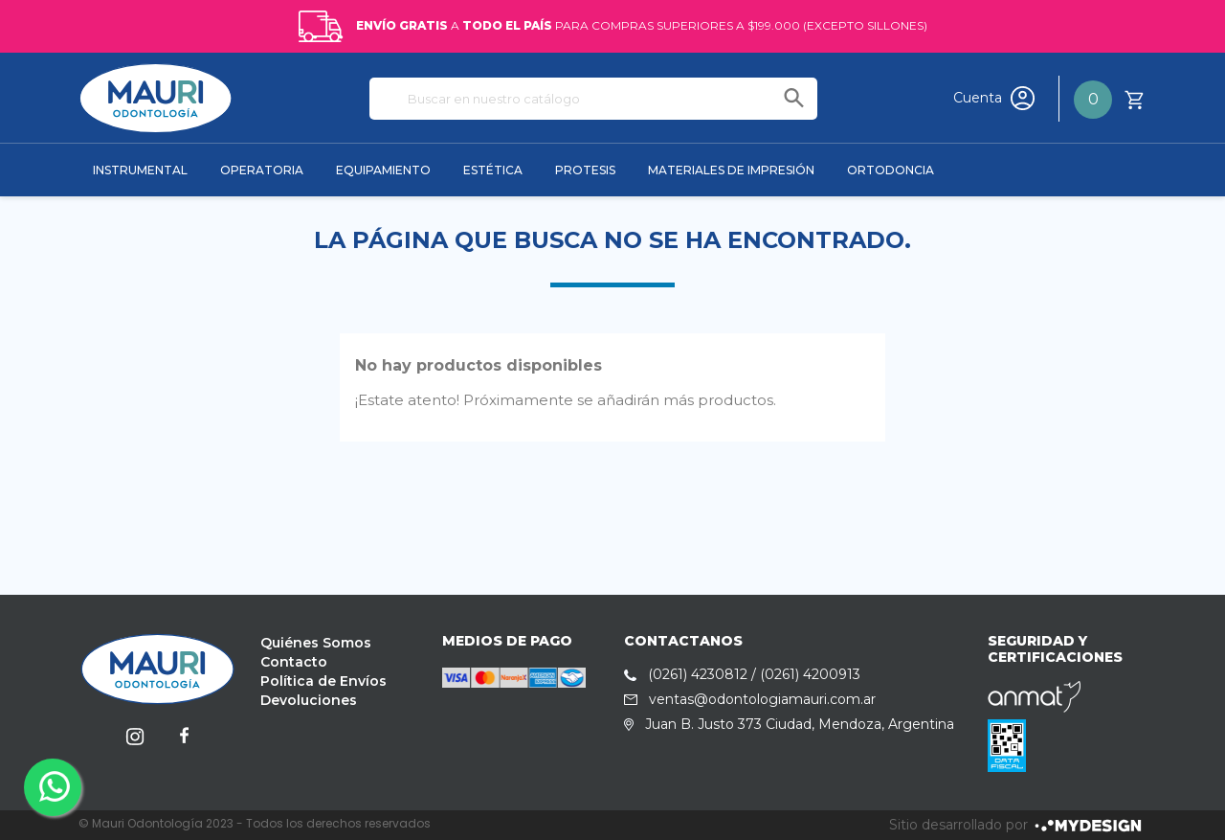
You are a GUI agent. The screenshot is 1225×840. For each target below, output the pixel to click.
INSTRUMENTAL (140, 170)
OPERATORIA (261, 170)
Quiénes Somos (315, 642)
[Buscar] (593, 99)
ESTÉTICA (493, 170)
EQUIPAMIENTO (383, 170)
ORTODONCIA (890, 170)
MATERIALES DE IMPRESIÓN (731, 170)
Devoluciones (308, 700)
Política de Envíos (323, 681)
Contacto (293, 661)
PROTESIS (585, 170)
